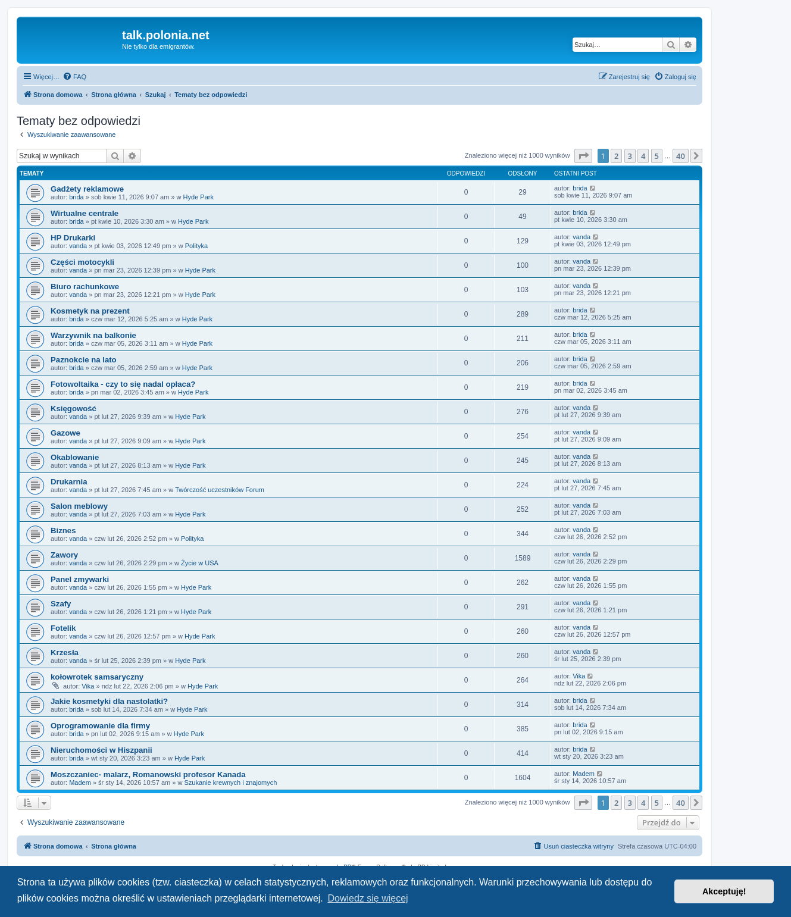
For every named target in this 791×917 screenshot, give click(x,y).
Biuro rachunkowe (85, 286)
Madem (80, 782)
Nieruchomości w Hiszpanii (101, 750)
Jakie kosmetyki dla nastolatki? (109, 701)
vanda (78, 245)
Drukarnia (69, 481)
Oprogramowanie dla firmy (100, 725)
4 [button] (643, 156)
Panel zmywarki (80, 579)
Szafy (61, 603)
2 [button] (616, 156)
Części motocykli (82, 262)
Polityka (196, 245)
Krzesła (65, 652)
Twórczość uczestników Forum (219, 489)
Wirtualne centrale (84, 213)
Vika (88, 686)
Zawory (64, 554)
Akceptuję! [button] (724, 891)
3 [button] (630, 156)
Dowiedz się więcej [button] (367, 898)
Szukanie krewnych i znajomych (230, 782)
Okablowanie (75, 457)
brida (76, 197)
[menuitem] (74, 77)
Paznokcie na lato (84, 359)
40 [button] (680, 156)
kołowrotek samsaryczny (97, 676)
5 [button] (657, 156)
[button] (583, 156)
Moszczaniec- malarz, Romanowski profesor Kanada (148, 774)
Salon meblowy (79, 506)
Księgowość (73, 408)
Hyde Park (198, 197)
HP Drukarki (73, 237)
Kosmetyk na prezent (90, 310)
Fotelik (63, 628)
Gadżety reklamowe (87, 188)
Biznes (63, 530)
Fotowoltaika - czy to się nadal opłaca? (123, 384)
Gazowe (65, 432)
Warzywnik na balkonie (93, 335)
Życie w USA (199, 563)
